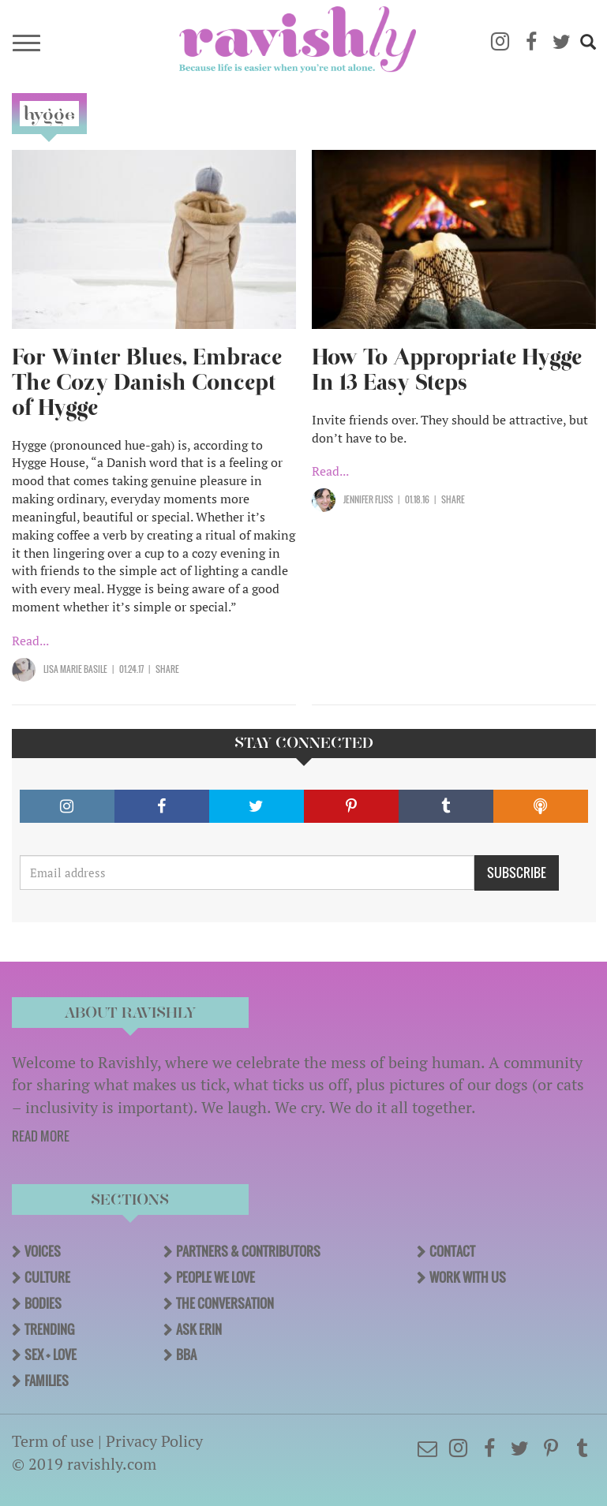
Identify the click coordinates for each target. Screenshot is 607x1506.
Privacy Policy (154, 1441)
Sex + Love (50, 1354)
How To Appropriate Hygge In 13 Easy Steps (447, 369)
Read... (30, 640)
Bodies (43, 1303)
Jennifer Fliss (368, 499)
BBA (186, 1354)
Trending (49, 1329)
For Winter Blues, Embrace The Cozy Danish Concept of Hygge (147, 382)
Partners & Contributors (248, 1251)
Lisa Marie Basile (75, 669)
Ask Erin (199, 1329)
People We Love (215, 1277)
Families (46, 1380)
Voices (42, 1251)
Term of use (53, 1441)
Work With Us (467, 1277)
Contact (452, 1251)
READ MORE (40, 1136)
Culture (47, 1277)
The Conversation (225, 1303)
